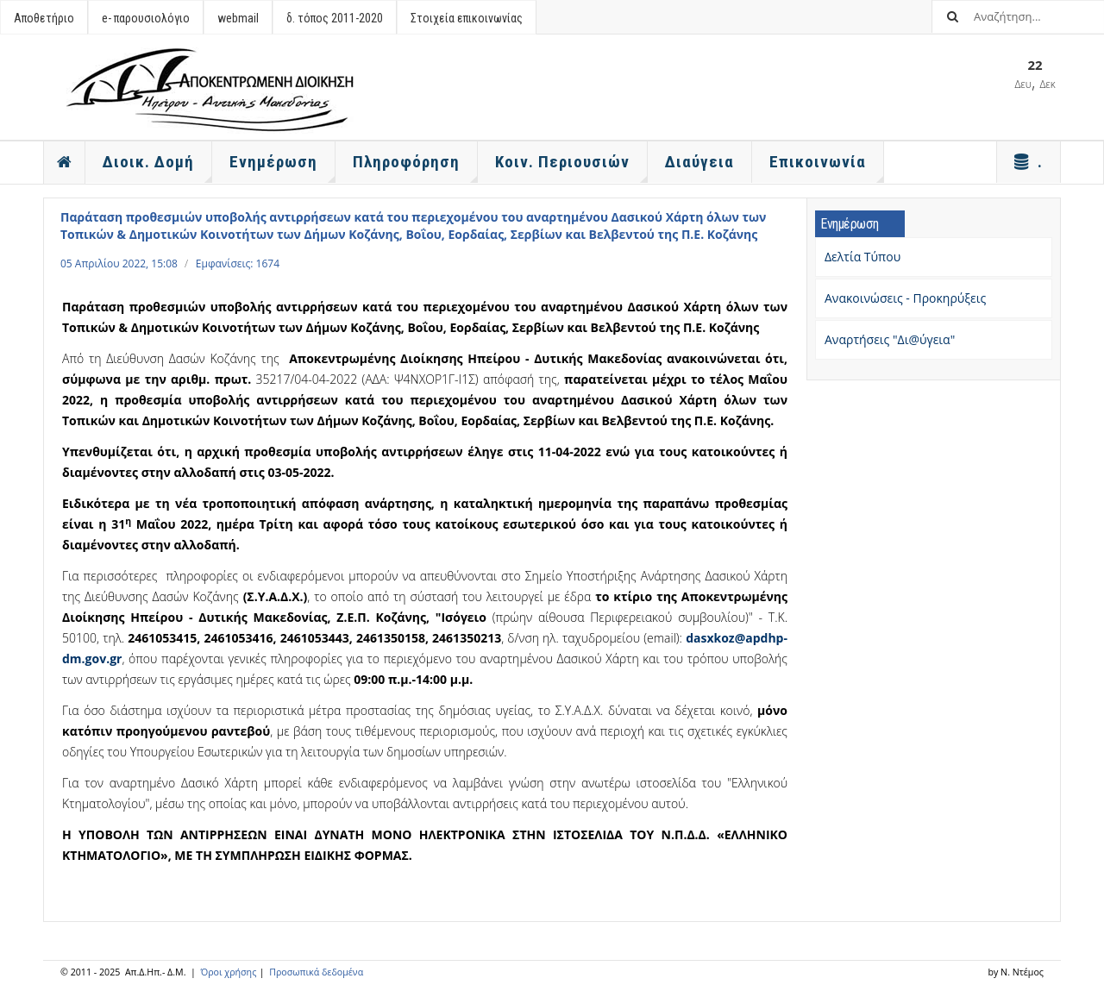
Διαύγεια (699, 162)
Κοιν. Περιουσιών (571, 167)
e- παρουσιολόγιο (146, 18)
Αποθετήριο (44, 18)
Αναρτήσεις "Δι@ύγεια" (890, 339)
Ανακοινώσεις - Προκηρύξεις (905, 298)
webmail (238, 18)
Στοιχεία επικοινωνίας (467, 18)
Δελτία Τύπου (862, 256)
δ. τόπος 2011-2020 (334, 18)
